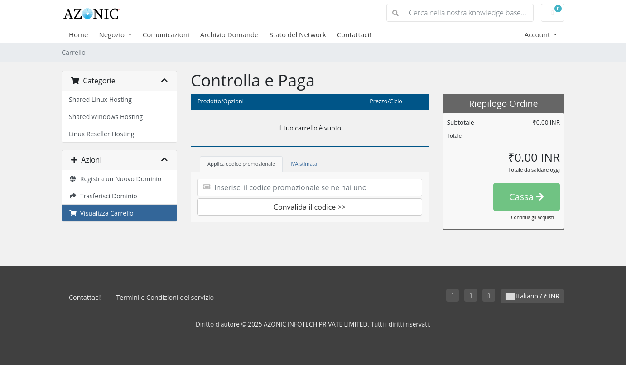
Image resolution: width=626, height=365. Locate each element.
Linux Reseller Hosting (101, 134)
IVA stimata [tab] (303, 163)
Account (538, 34)
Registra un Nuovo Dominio (115, 178)
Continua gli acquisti (532, 217)
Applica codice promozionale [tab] (241, 163)
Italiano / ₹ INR (532, 296)
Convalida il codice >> (310, 207)
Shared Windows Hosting (106, 116)
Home (78, 34)
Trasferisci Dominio (103, 196)
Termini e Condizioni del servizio (165, 297)
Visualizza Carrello (101, 213)
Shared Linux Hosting (100, 99)
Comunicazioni (166, 34)
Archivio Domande (229, 34)
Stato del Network (298, 34)
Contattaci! (354, 34)
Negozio (112, 34)
